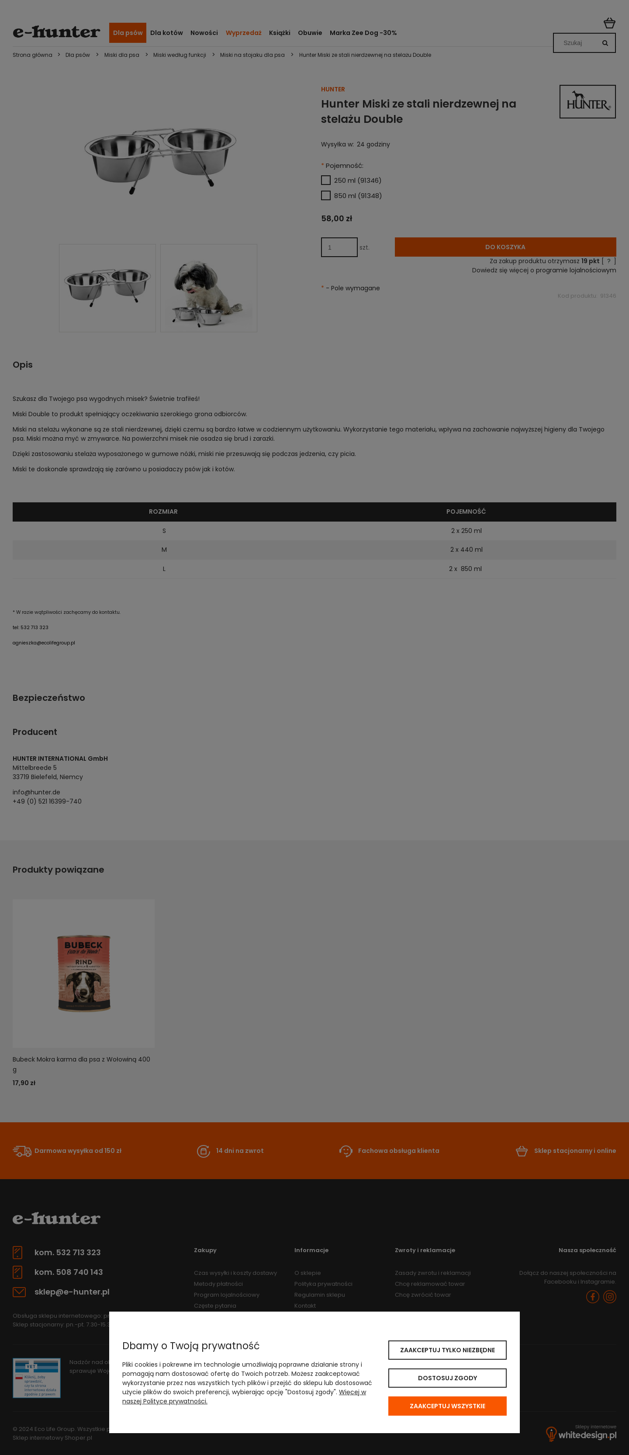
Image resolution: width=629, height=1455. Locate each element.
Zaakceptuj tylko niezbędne (447, 1350)
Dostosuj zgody (447, 1378)
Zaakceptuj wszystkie (447, 1406)
